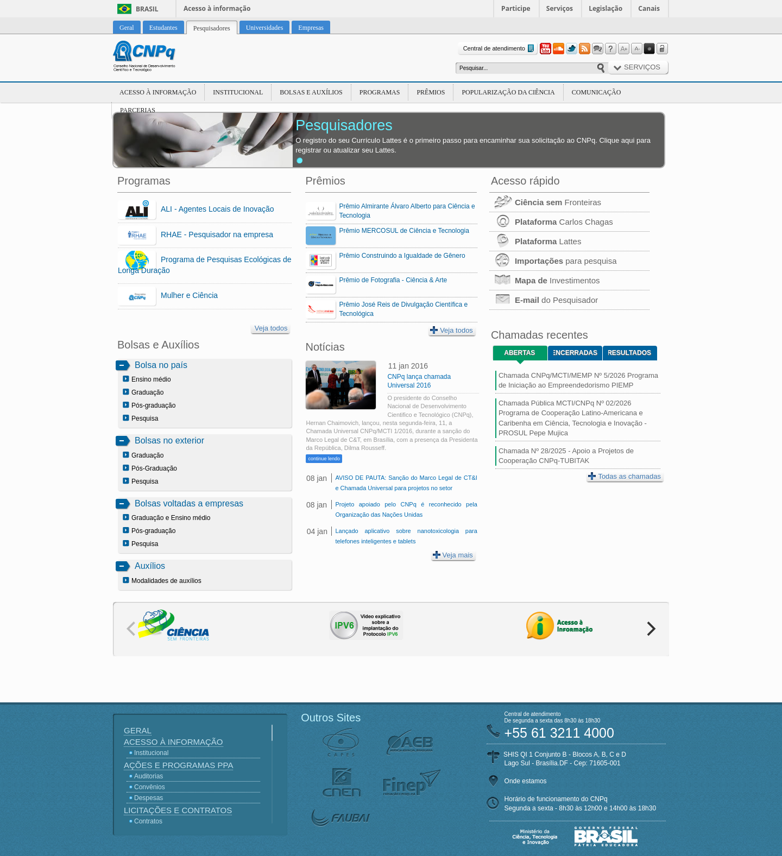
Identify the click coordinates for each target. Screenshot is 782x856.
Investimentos (544, 280)
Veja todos (271, 328)
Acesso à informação (217, 8)
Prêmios (431, 92)
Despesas (148, 798)
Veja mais (453, 555)
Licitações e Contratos (178, 810)
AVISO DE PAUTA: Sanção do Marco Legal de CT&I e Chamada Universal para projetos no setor (406, 482)
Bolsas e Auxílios (311, 92)
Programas (380, 92)
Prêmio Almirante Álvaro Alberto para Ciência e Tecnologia (407, 210)
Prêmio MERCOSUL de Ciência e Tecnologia (404, 230)
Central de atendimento (500, 48)
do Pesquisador (543, 299)
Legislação (605, 8)
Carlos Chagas (551, 221)
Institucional (238, 92)
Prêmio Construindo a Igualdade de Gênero (402, 255)
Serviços (559, 8)
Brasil (147, 9)
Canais (649, 8)
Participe (516, 8)
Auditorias (148, 776)
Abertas (519, 353)
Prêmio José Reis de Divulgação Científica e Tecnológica (403, 309)
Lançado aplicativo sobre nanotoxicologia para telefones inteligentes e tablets (406, 536)
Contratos (148, 821)
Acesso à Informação (157, 92)
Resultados (629, 353)
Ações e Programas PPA (178, 765)
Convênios (149, 787)
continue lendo (324, 458)
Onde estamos (525, 781)
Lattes (535, 241)
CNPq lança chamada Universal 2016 (419, 381)
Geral (138, 730)
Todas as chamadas (624, 476)
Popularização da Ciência (508, 92)
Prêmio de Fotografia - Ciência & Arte (393, 280)
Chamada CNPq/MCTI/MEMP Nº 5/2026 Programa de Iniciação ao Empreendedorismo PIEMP (578, 380)
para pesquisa (553, 260)
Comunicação (596, 92)
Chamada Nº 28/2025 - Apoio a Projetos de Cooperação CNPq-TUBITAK (566, 456)
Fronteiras (545, 202)
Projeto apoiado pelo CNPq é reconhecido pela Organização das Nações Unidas (406, 509)
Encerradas (575, 353)
